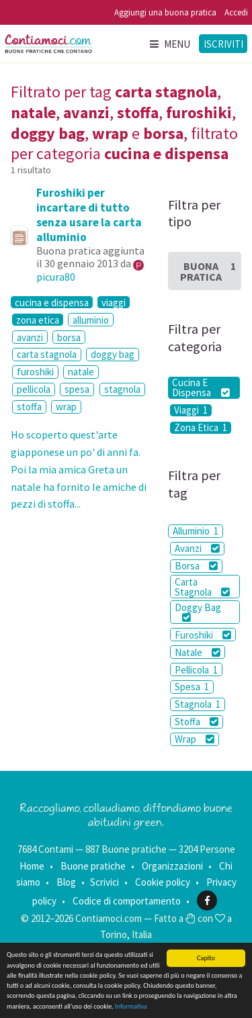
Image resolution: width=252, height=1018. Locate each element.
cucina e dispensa (52, 302)
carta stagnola (47, 354)
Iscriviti (223, 44)
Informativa (131, 1007)
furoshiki (35, 371)
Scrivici (104, 882)
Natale (197, 652)
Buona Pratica (208, 271)
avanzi (30, 337)
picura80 (55, 276)
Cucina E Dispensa (200, 388)
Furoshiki (203, 635)
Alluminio (195, 530)
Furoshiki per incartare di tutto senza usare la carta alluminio (89, 214)
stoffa (29, 406)
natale (81, 371)
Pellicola (196, 669)
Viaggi (191, 410)
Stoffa (196, 721)
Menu (169, 44)
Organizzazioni (172, 866)
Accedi (236, 12)
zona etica (37, 320)
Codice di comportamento (127, 900)
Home (31, 866)
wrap (66, 406)
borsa (69, 337)
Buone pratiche (93, 866)
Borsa (196, 565)
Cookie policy (162, 882)
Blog (66, 882)
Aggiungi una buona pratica (165, 12)
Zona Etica (200, 428)
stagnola (122, 389)
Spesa (192, 686)
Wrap (194, 739)
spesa (77, 389)
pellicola (33, 389)
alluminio (91, 320)
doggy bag (112, 354)
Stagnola (197, 704)
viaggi (113, 302)
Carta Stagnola (202, 586)
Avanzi (197, 548)
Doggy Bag (198, 611)
